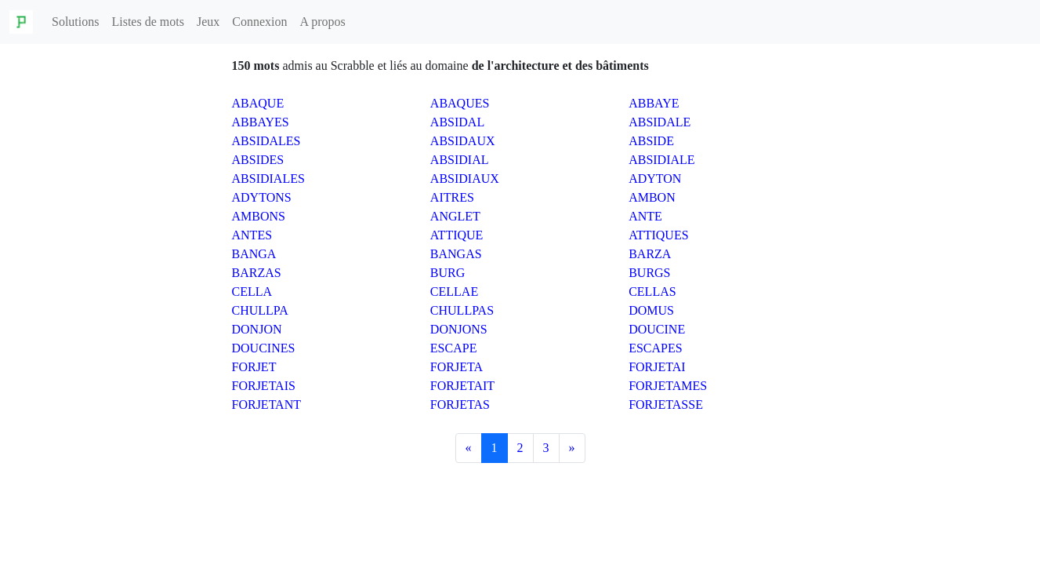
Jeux (208, 21)
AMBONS (258, 216)
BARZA (650, 254)
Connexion (259, 21)
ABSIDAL (457, 122)
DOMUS (651, 310)
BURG (447, 272)
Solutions (75, 21)
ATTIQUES (658, 235)
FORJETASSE (666, 404)
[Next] (572, 448)
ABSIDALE (659, 122)
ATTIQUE (457, 235)
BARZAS (256, 272)
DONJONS (458, 329)
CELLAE (454, 291)
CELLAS (652, 291)
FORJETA (456, 367)
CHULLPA (260, 310)
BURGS (649, 272)
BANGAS (456, 254)
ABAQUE (258, 103)
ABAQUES (460, 103)
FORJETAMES (668, 385)
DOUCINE (657, 329)
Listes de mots (147, 21)
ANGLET (455, 216)
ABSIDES (258, 159)
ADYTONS (262, 197)
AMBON (652, 197)
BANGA (254, 254)
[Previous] (468, 448)
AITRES (452, 197)
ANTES (252, 235)
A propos (322, 21)
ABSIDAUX (462, 141)
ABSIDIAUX (464, 178)
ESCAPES (655, 348)
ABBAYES (260, 122)
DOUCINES (263, 348)
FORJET (254, 367)
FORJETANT (267, 404)
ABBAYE (654, 103)
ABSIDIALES (268, 178)
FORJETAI (657, 367)
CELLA (252, 291)
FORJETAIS (263, 385)
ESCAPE (453, 348)
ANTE (645, 216)
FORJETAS (460, 404)
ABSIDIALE (661, 159)
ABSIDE (651, 141)
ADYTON (655, 178)
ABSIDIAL (459, 159)
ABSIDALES (266, 141)
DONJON (257, 329)
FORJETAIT (462, 385)
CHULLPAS (462, 310)
